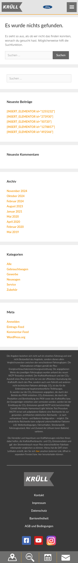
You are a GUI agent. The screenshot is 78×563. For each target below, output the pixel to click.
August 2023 (15, 207)
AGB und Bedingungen (39, 527)
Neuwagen (13, 280)
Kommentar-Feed (18, 333)
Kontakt (39, 496)
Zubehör (12, 290)
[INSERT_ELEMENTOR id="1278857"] (31, 127)
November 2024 (17, 191)
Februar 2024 (15, 202)
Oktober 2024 (15, 197)
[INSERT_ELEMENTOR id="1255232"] (31, 112)
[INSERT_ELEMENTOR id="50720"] (29, 122)
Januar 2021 (14, 212)
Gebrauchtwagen (17, 270)
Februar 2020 (15, 227)
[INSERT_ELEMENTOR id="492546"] (30, 132)
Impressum (39, 503)
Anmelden (13, 322)
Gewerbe (12, 275)
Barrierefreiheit (39, 519)
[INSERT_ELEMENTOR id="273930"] (30, 117)
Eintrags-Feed (15, 327)
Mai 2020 (13, 217)
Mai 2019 (13, 232)
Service (11, 285)
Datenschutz (39, 511)
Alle (9, 265)
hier (38, 451)
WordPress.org (16, 338)
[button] (72, 7)
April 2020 (13, 222)
